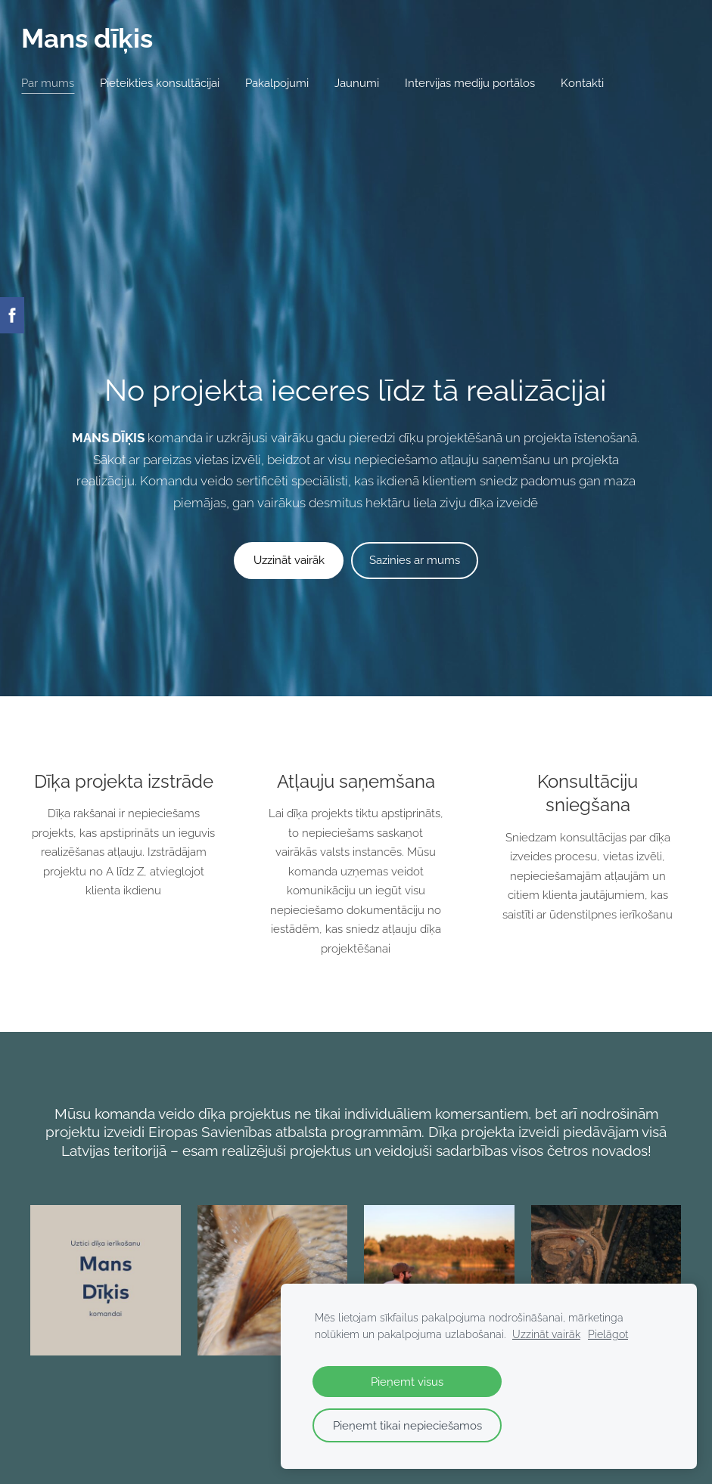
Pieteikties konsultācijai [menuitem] (169, 83)
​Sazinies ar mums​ (414, 341)
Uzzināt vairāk (546, 1334)
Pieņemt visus (407, 1381)
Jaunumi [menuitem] (366, 83)
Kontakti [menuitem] (591, 83)
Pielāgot (608, 1334)
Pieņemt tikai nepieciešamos (407, 1425)
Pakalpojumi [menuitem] (286, 83)
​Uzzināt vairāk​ (289, 341)
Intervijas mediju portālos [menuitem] (479, 83)
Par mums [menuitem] (56, 83)
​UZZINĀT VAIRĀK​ (356, 1262)
